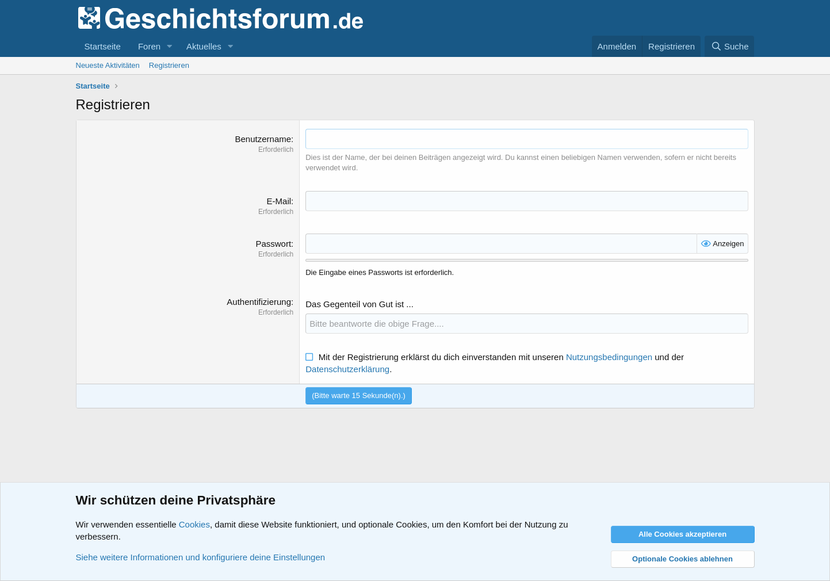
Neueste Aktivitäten (108, 65)
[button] (170, 46)
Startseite (103, 46)
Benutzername (263, 139)
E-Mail (279, 201)
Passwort (273, 244)
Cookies (194, 524)
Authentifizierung (259, 302)
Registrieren (169, 65)
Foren (149, 46)
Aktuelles (203, 46)
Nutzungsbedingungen (609, 357)
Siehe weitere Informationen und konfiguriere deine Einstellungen (201, 557)
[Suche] (729, 46)
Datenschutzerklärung (347, 369)
